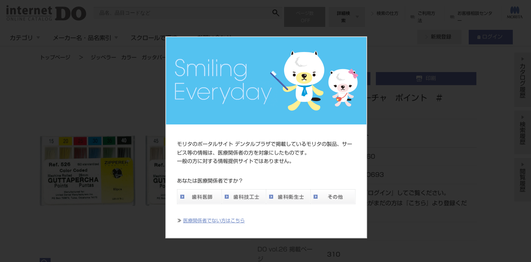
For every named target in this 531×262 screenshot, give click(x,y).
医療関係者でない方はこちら (214, 220)
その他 (332, 196)
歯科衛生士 (288, 196)
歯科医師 (199, 196)
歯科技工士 (243, 196)
